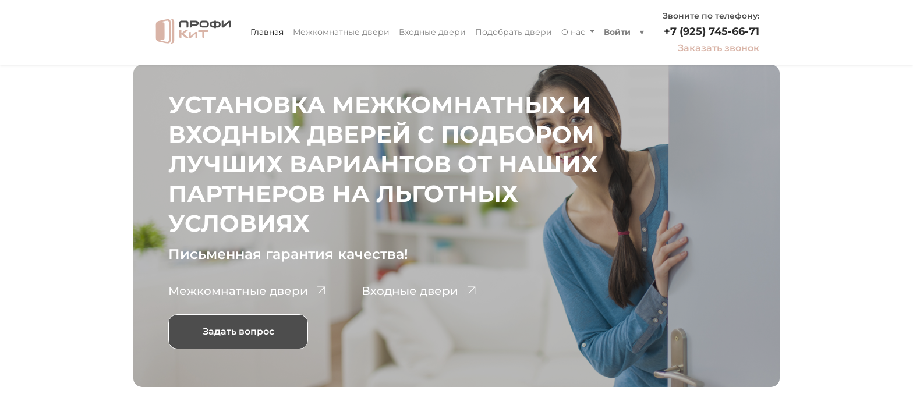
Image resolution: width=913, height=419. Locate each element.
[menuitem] (267, 32)
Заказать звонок (718, 48)
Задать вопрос (238, 331)
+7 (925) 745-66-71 (711, 31)
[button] (642, 32)
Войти (617, 32)
